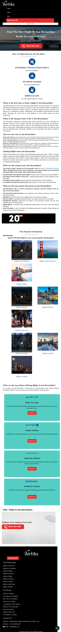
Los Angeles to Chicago (10, 614)
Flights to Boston (8, 587)
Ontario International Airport (49, 168)
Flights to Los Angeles (9, 568)
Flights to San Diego (9, 584)
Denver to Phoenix (8, 609)
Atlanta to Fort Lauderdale (10, 606)
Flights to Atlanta (8, 571)
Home (9, 8)
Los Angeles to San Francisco (11, 604)
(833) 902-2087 (30, 23)
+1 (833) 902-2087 (15, 624)
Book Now (32, 413)
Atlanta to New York (8, 612)
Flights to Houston (8, 573)
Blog (8, 16)
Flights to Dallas (7, 576)
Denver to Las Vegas (9, 601)
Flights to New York (8, 565)
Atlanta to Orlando (8, 593)
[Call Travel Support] (57, 628)
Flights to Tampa (8, 581)
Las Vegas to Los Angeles (10, 596)
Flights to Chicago (8, 579)
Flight (8, 12)
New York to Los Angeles (10, 599)
